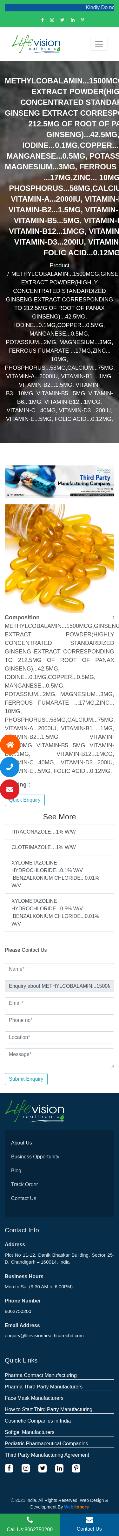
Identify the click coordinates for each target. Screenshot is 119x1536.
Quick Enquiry (25, 800)
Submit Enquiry (26, 1079)
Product (59, 265)
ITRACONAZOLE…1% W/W (43, 832)
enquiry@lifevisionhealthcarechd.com (44, 1335)
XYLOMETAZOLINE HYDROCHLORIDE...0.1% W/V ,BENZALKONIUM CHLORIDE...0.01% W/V (55, 874)
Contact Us (23, 1198)
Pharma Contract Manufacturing (41, 1375)
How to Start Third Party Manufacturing (48, 1409)
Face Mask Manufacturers (34, 1398)
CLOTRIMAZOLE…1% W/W (43, 847)
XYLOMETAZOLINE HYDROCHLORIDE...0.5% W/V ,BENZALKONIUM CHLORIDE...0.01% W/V (55, 912)
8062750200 (18, 1311)
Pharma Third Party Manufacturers (44, 1386)
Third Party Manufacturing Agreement (47, 1455)
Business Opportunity (35, 1156)
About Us (21, 1142)
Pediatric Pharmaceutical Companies (46, 1443)
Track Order (24, 1184)
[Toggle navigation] (99, 44)
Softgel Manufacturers (30, 1432)
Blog (16, 1170)
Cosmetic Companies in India (38, 1421)
